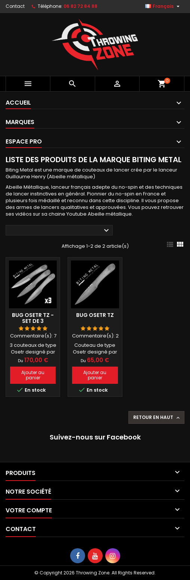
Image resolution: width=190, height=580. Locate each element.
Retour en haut (157, 417)
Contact (15, 6)
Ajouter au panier (32, 375)
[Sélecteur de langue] (163, 6)
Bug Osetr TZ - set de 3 (33, 318)
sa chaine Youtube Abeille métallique (86, 214)
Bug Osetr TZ (95, 315)
